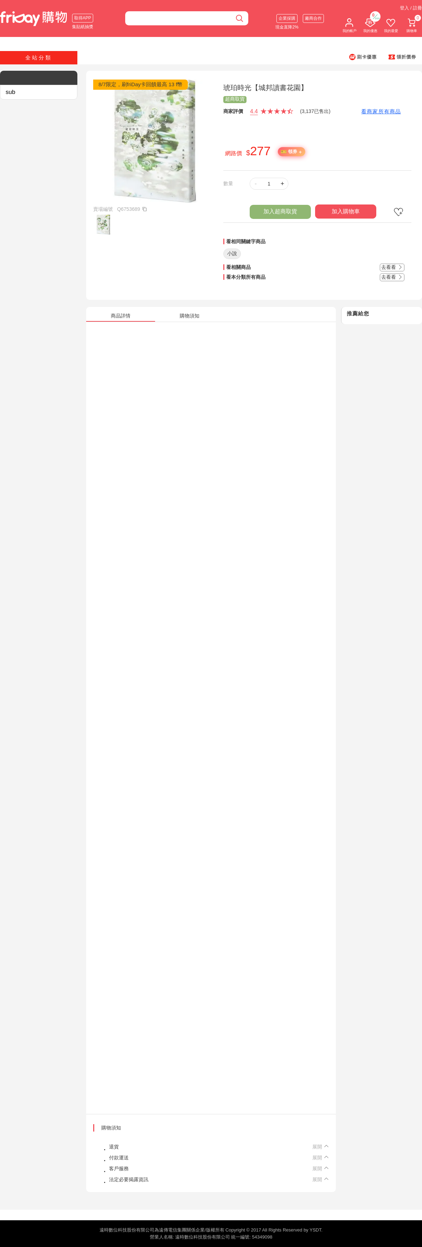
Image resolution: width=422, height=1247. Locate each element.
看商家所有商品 (381, 111)
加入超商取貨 (280, 211)
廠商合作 (313, 18)
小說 (232, 253)
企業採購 (287, 18)
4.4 (254, 111)
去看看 (392, 267)
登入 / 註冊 (411, 8)
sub (10, 92)
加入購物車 (346, 211)
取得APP (82, 17)
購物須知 (111, 1128)
